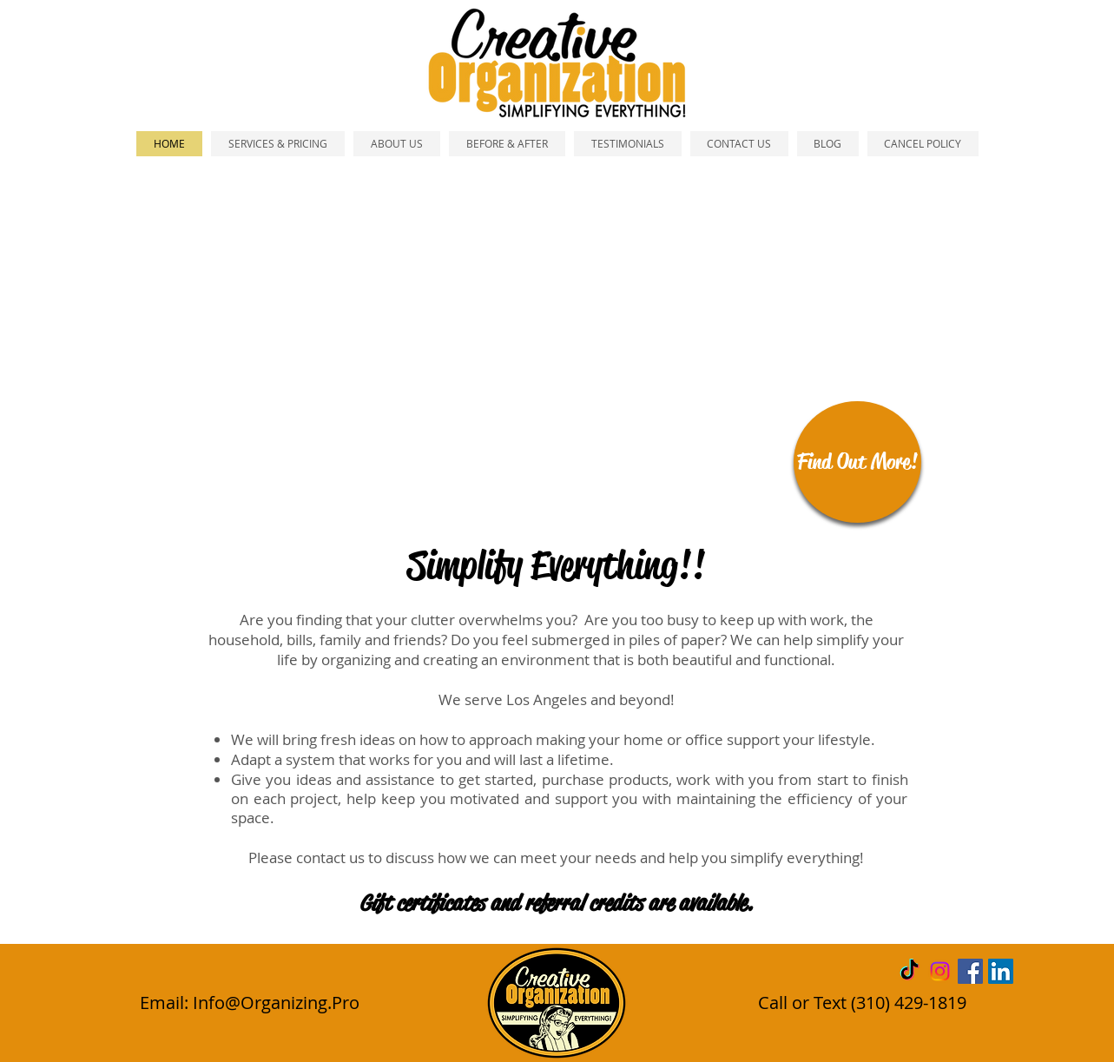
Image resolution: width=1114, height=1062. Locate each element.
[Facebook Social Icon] (970, 971)
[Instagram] (940, 971)
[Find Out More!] (857, 462)
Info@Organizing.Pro (276, 1002)
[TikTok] (909, 971)
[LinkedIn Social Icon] (1000, 971)
